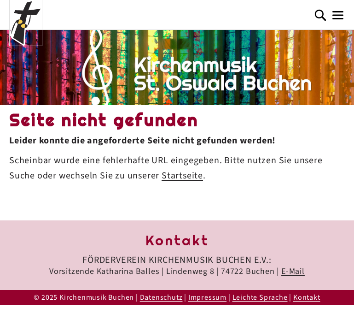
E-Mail (293, 271)
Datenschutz (161, 297)
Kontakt (306, 297)
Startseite (182, 175)
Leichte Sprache (260, 297)
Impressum (207, 297)
